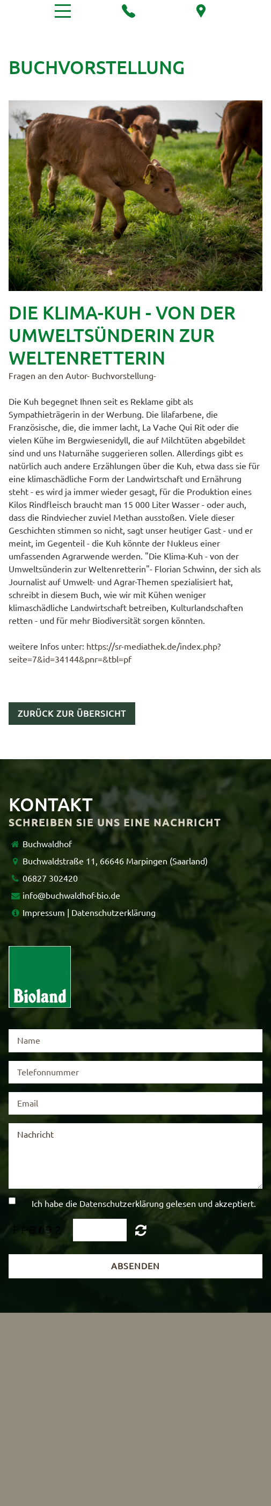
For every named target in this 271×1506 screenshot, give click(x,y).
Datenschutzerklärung (113, 913)
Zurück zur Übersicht (72, 713)
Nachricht (135, 1156)
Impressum (44, 913)
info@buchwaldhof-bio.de (71, 895)
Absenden (135, 1266)
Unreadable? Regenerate (141, 1230)
